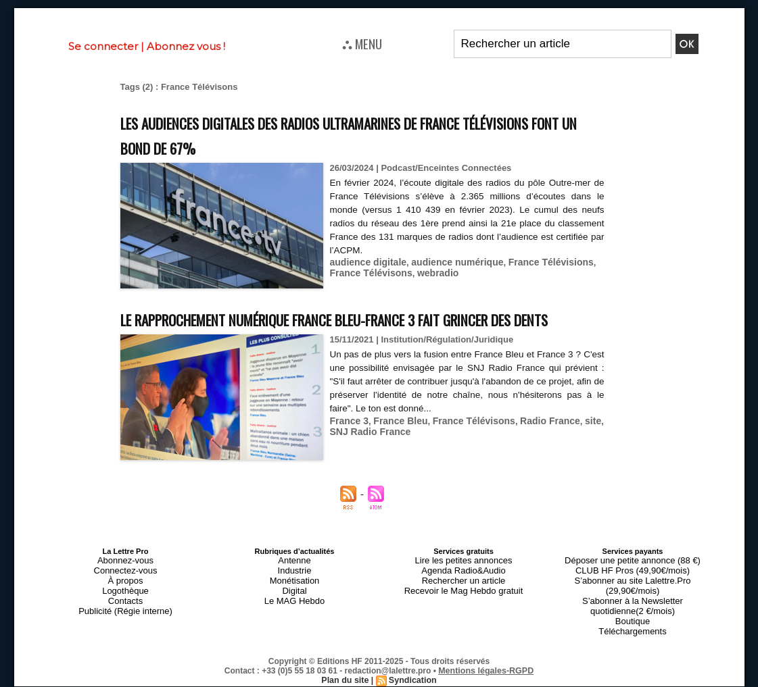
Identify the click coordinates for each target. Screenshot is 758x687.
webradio (430, 271)
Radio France (535, 444)
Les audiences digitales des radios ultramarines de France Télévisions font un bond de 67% (331, 134)
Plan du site (346, 681)
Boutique (632, 625)
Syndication (412, 681)
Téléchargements (632, 633)
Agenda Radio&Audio (463, 592)
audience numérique (448, 261)
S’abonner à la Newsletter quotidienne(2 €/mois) (633, 613)
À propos (125, 600)
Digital (294, 609)
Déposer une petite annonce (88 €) (632, 584)
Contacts (125, 617)
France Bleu (396, 444)
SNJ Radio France (367, 454)
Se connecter (103, 46)
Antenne (294, 584)
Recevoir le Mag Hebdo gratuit (463, 609)
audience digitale (365, 261)
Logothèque (125, 609)
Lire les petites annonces (464, 584)
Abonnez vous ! (186, 46)
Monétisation (294, 600)
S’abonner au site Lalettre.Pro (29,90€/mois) (633, 600)
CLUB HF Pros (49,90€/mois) (632, 592)
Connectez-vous (126, 592)
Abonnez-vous (125, 584)
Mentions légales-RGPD (485, 671)
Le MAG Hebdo (295, 617)
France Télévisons (368, 271)
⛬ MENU (362, 43)
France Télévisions (535, 261)
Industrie (294, 592)
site (575, 444)
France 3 (348, 444)
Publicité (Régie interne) (125, 625)
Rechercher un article (463, 600)
